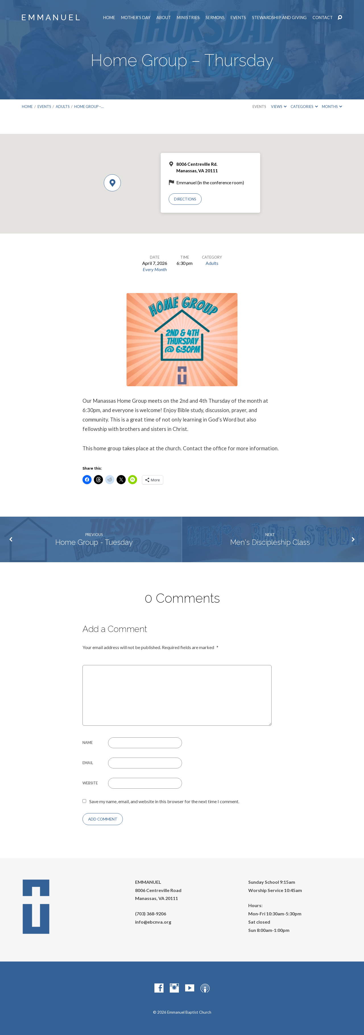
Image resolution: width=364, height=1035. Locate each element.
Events (238, 18)
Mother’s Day (135, 18)
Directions (185, 199)
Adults (62, 106)
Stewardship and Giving (279, 18)
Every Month (155, 269)
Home (109, 18)
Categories (304, 106)
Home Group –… (89, 106)
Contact (323, 18)
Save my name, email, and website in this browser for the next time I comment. (164, 801)
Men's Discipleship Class (270, 542)
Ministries (188, 18)
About (163, 18)
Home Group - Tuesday (94, 542)
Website (90, 783)
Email (87, 762)
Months (332, 106)
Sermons (215, 18)
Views (279, 106)
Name (87, 742)
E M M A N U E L (50, 17)
